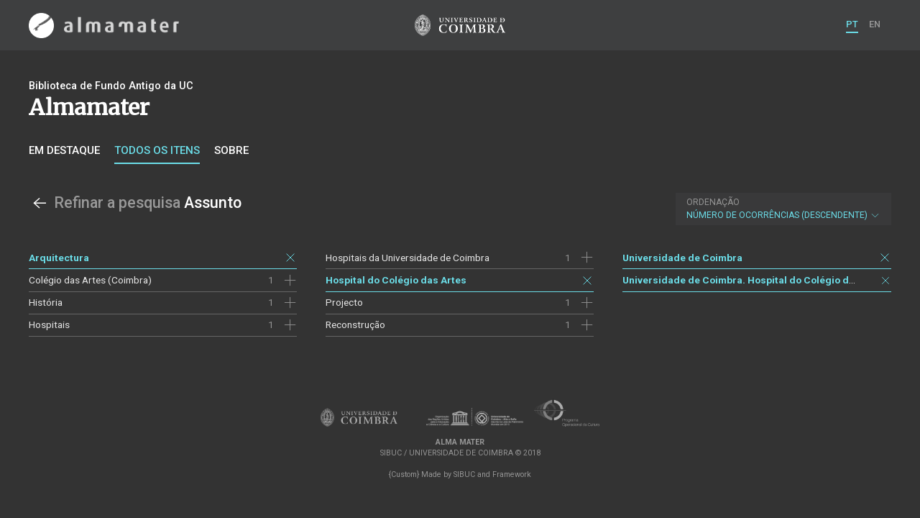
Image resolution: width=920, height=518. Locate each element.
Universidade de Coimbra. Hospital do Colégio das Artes (755, 280)
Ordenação (713, 202)
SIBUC (464, 474)
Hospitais (49, 324)
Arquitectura (59, 257)
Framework (511, 474)
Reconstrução (355, 324)
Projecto (344, 302)
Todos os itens (157, 150)
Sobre (231, 150)
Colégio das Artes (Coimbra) (90, 280)
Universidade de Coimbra (682, 257)
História (46, 302)
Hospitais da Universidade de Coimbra (407, 257)
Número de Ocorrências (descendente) (783, 208)
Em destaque (64, 150)
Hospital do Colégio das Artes (396, 280)
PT (852, 24)
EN (874, 24)
